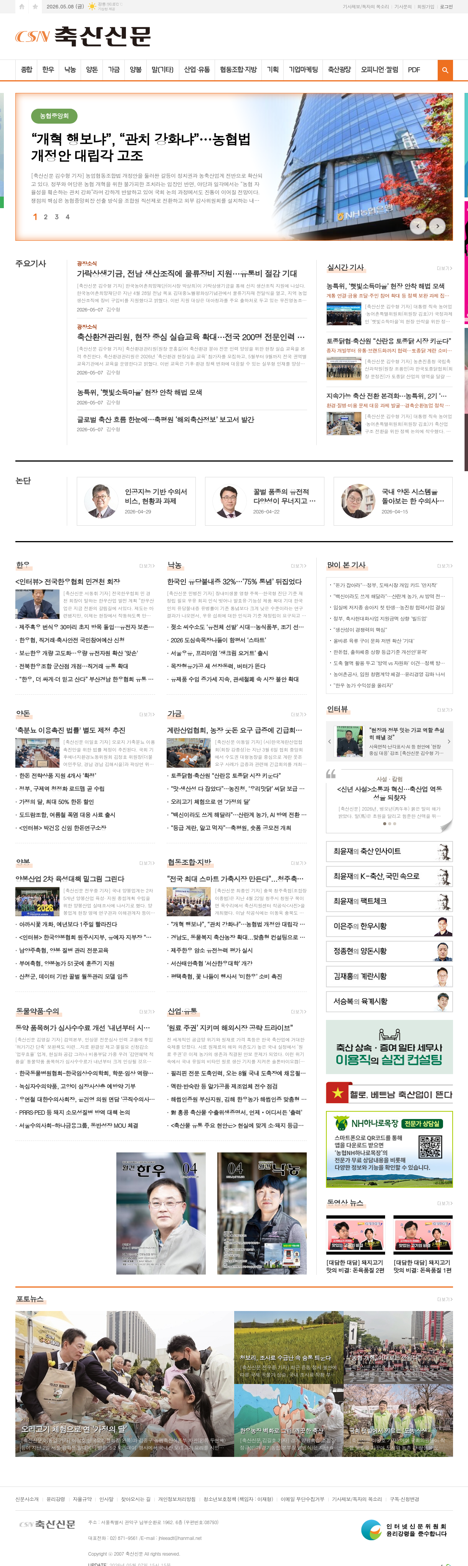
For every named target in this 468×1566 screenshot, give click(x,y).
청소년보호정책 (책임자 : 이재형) (238, 1499)
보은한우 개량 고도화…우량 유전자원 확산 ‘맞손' (78, 653)
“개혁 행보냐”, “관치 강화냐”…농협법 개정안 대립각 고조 (238, 924)
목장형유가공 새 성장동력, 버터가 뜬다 (217, 666)
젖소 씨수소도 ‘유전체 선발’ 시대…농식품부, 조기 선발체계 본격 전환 (238, 627)
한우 (48, 70)
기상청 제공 (106, 9)
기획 (272, 70)
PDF (414, 70)
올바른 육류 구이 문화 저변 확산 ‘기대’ (373, 640)
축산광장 (339, 70)
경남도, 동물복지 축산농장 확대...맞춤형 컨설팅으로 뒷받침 (238, 937)
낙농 (70, 70)
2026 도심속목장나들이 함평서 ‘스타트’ (218, 640)
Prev (418, 226)
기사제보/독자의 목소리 (366, 6)
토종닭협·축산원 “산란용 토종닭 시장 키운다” (225, 775)
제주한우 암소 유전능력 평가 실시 (211, 950)
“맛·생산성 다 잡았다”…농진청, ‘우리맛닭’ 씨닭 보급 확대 (238, 789)
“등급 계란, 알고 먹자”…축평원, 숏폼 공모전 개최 (230, 828)
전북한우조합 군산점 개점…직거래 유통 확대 (73, 666)
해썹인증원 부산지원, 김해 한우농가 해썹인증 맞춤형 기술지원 (238, 1099)
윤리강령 (55, 1499)
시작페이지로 (21, 6)
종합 (26, 70)
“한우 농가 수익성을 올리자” (363, 685)
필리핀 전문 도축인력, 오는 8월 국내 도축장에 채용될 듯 (238, 1073)
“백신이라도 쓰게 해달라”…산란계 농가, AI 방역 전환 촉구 (238, 815)
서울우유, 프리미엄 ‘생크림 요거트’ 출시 (219, 653)
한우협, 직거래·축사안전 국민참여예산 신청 (72, 640)
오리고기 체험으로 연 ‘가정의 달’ (210, 802)
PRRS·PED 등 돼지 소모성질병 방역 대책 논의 (74, 1112)
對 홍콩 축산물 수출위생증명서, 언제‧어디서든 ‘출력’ (236, 1112)
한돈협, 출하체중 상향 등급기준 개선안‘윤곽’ (380, 652)
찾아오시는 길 (135, 1499)
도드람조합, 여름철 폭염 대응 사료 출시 (67, 815)
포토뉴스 (29, 1298)
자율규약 (82, 1499)
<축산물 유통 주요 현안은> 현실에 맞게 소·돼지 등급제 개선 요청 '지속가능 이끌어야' (238, 1125)
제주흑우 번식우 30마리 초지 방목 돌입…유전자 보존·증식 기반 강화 (87, 627)
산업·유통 (197, 70)
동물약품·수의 (37, 1011)
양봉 (135, 70)
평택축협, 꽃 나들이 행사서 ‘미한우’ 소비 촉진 (226, 976)
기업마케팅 (303, 70)
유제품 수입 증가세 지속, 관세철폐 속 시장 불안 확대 (234, 679)
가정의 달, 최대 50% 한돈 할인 (56, 802)
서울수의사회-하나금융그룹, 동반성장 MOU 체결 (78, 1125)
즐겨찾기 (35, 6)
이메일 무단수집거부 (302, 1499)
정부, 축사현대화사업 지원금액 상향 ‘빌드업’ (380, 618)
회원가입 (426, 6)
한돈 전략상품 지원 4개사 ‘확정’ (57, 775)
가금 (113, 70)
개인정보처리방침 (177, 1499)
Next (437, 226)
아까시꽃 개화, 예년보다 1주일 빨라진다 (68, 924)
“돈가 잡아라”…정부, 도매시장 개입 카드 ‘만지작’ (385, 585)
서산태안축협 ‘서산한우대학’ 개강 (211, 963)
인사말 (106, 1499)
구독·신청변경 (404, 1499)
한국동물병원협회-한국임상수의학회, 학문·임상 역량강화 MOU (87, 1073)
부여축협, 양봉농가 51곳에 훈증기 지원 (66, 963)
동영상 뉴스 (345, 1202)
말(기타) (163, 70)
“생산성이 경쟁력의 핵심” (360, 629)
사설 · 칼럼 (389, 779)
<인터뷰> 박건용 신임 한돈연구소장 (62, 828)
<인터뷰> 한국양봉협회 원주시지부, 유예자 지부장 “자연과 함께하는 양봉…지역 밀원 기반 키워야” (87, 937)
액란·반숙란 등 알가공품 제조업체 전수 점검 (223, 1086)
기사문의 (403, 6)
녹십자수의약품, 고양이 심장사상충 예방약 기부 (77, 1086)
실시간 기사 (345, 267)
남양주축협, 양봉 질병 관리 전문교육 (64, 950)
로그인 (446, 6)
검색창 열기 (445, 70)
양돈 (92, 70)
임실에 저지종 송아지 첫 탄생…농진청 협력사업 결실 (389, 607)
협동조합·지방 (238, 70)
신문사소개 (27, 1499)
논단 (22, 480)
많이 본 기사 (346, 565)
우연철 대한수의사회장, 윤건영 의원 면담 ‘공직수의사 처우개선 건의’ (87, 1099)
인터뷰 (337, 709)
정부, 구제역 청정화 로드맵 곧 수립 (62, 789)
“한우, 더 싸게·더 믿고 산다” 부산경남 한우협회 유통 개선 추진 (87, 679)
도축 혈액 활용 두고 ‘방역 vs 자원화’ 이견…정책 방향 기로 (390, 663)
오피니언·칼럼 (379, 70)
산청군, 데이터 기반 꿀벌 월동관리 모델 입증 (73, 976)
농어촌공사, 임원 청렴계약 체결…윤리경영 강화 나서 (389, 674)
